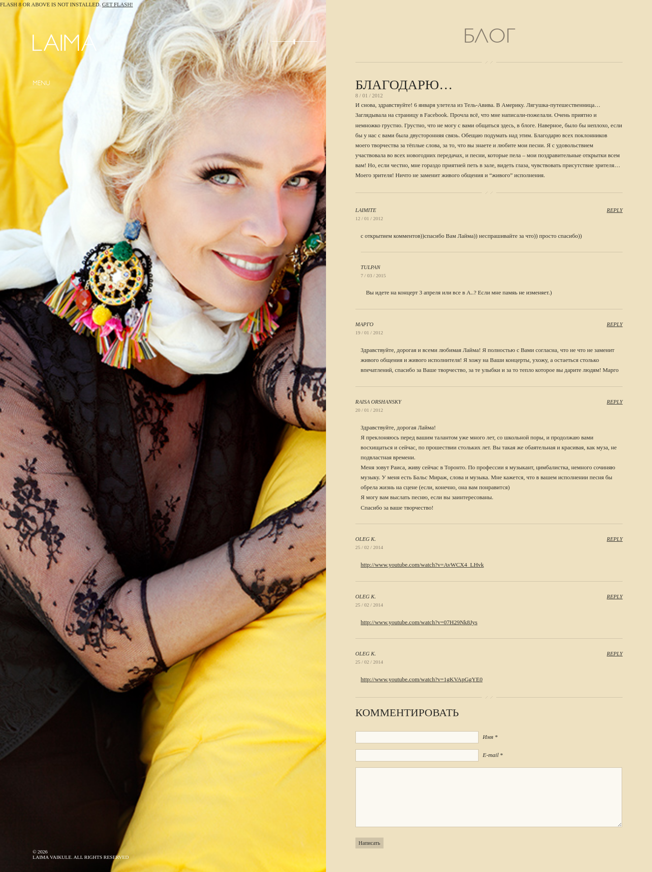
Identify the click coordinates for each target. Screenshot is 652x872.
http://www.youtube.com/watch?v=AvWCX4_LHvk (422, 564)
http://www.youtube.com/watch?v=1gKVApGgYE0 (422, 679)
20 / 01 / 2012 (369, 410)
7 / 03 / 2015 (373, 275)
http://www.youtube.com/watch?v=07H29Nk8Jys (419, 622)
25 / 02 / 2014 (369, 547)
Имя (488, 736)
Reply (615, 210)
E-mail (491, 755)
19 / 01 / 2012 (369, 332)
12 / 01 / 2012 (369, 218)
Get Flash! (117, 4)
